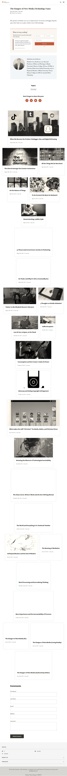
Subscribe (44, 43)
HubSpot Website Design (30, 775)
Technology (33, 89)
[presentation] (64, 2)
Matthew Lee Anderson (16, 13)
